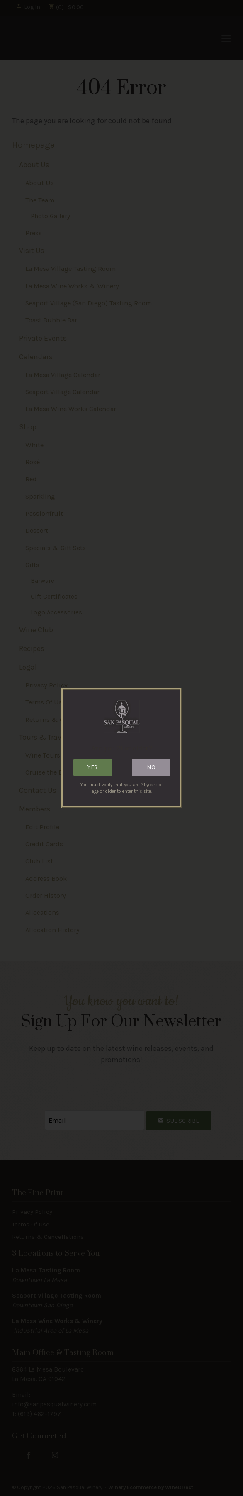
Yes (92, 767)
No (151, 767)
